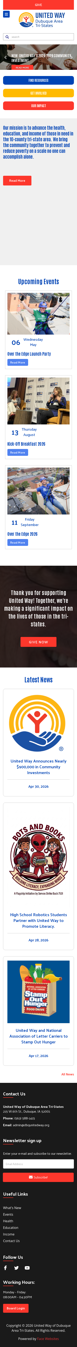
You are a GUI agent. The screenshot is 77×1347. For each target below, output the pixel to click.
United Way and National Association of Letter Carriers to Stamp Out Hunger (38, 1035)
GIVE (38, 5)
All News (67, 1073)
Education (10, 1227)
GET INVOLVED (38, 93)
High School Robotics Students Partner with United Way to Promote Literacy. (38, 919)
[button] (5, 57)
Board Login (16, 1307)
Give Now (38, 641)
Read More (22, 67)
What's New (12, 1207)
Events (8, 1213)
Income (8, 1233)
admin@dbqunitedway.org (26, 1124)
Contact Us (11, 1240)
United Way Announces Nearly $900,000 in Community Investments (38, 765)
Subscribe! (38, 1176)
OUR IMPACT (38, 105)
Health (8, 1220)
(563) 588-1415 (19, 1117)
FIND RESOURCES (38, 80)
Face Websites (48, 1338)
